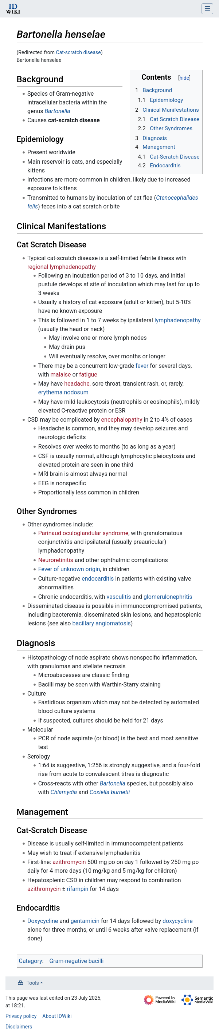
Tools (33, 983)
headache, (77, 383)
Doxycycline (42, 920)
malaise (61, 374)
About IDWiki (56, 1016)
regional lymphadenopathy (61, 266)
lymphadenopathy (178, 320)
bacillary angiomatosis (101, 623)
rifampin (77, 888)
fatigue (88, 374)
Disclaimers (18, 1027)
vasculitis (119, 596)
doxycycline (178, 920)
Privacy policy (20, 1016)
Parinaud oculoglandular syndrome (83, 533)
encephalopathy (121, 419)
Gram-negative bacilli (76, 961)
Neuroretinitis (55, 560)
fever (142, 365)
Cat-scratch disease (78, 52)
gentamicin (85, 920)
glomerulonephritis (168, 596)
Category (30, 961)
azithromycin (69, 862)
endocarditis (98, 578)
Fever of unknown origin (69, 569)
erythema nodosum (63, 392)
